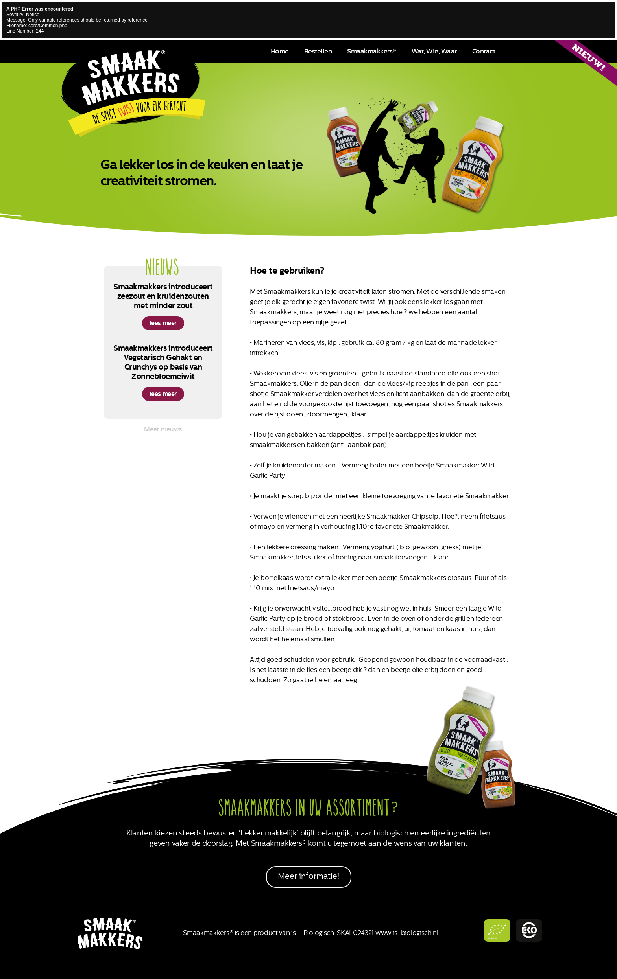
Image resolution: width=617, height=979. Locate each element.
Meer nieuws (163, 429)
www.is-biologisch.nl (406, 933)
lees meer (163, 323)
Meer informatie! (308, 876)
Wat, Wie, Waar (434, 51)
